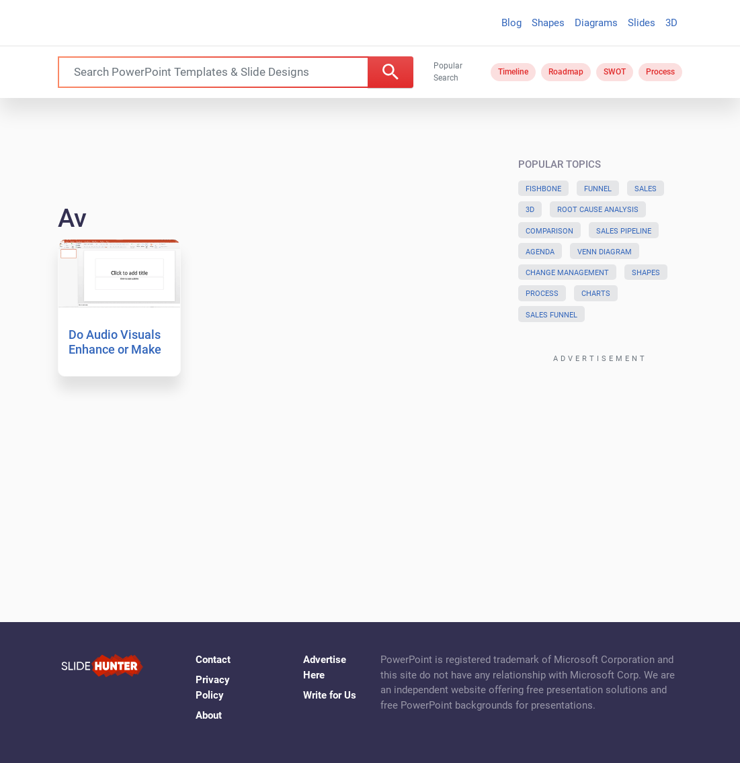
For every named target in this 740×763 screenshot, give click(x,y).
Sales (645, 189)
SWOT (615, 72)
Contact (213, 660)
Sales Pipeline (623, 231)
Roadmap (565, 72)
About (209, 715)
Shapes (548, 23)
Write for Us (329, 695)
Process (660, 72)
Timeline (513, 72)
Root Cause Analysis (598, 209)
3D (671, 23)
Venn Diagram (604, 252)
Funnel (598, 189)
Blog (511, 23)
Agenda (540, 252)
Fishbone (543, 189)
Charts (595, 293)
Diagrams (596, 23)
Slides (641, 23)
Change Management (567, 272)
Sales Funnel (551, 315)
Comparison (549, 231)
